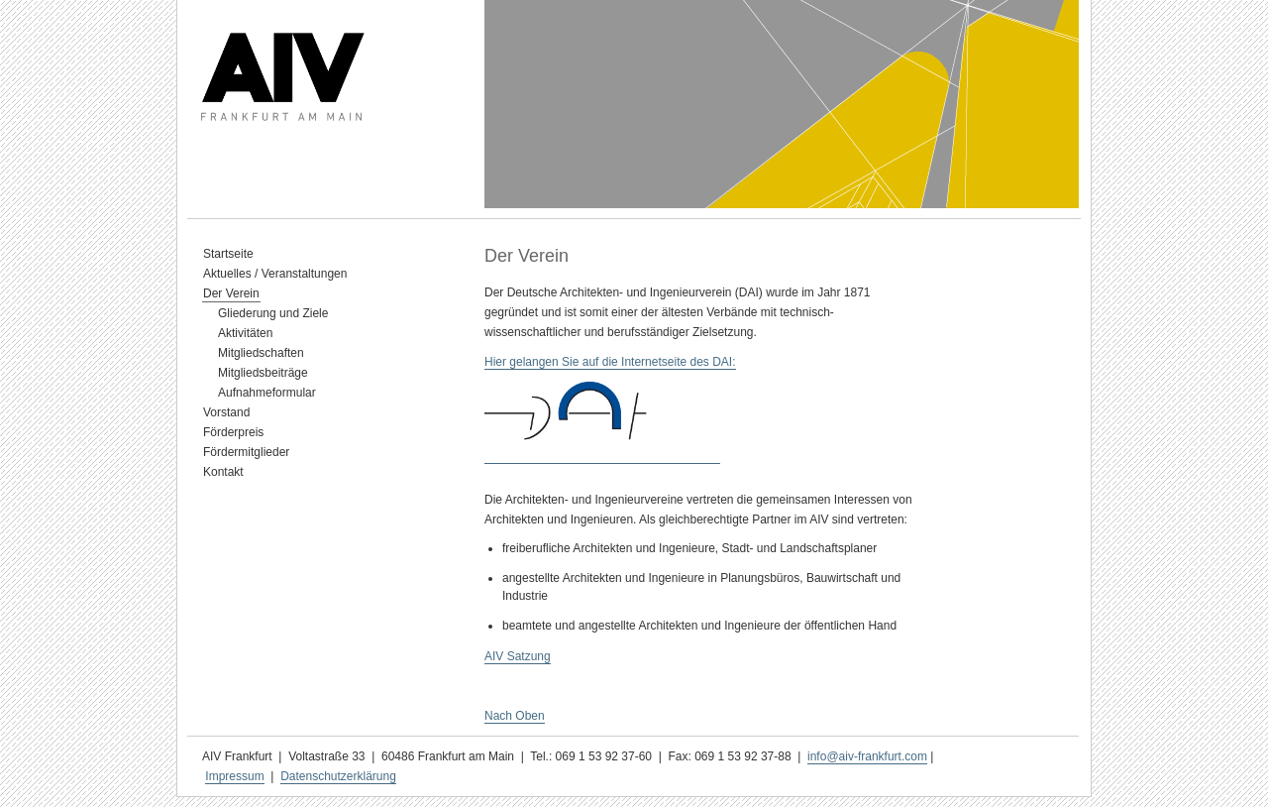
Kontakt (223, 472)
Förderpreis (233, 432)
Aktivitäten (245, 333)
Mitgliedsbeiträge (263, 373)
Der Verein (231, 293)
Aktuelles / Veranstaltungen (275, 274)
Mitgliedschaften (261, 353)
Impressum (234, 776)
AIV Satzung (517, 656)
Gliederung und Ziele (273, 313)
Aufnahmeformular (267, 393)
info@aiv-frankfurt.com (867, 756)
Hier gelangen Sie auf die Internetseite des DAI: (610, 362)
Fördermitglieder (246, 452)
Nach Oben (514, 716)
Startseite (228, 254)
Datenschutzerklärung (338, 776)
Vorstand (226, 412)
